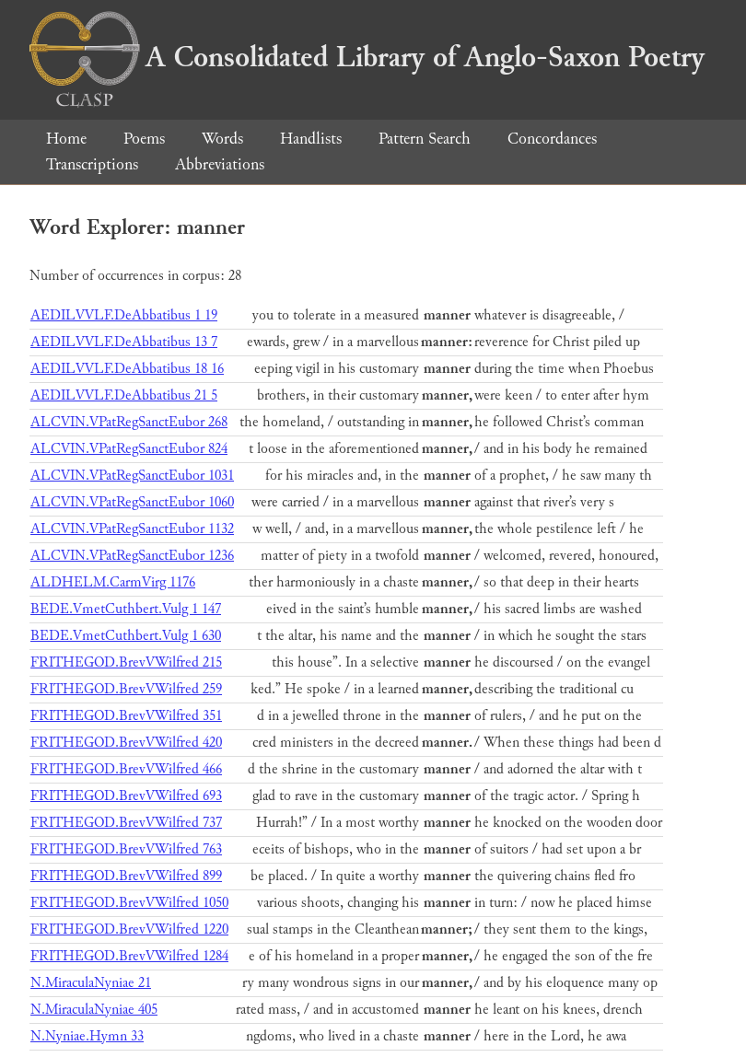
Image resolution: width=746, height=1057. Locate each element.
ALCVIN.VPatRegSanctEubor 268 (128, 422)
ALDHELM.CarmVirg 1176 (112, 582)
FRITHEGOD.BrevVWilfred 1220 (129, 929)
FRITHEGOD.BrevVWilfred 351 (126, 715)
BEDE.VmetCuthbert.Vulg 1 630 (125, 635)
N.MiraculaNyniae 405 (93, 1009)
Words (222, 138)
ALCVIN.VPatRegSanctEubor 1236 (132, 555)
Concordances (552, 138)
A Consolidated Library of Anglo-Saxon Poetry (367, 57)
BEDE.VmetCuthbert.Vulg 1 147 (125, 609)
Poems (144, 138)
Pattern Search (425, 138)
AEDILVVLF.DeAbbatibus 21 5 (123, 395)
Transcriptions (92, 164)
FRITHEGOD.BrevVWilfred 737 (126, 822)
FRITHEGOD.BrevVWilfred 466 (126, 769)
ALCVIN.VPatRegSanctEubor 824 (128, 448)
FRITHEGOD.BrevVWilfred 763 (126, 849)
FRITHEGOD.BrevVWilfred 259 (126, 689)
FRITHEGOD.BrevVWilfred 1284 (129, 956)
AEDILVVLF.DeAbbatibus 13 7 (123, 342)
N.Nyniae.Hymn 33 (87, 1036)
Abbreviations (219, 164)
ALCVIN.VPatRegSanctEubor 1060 (132, 502)
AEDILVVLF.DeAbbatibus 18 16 (127, 368)
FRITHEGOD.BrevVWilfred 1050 (129, 902)
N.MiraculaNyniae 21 (90, 982)
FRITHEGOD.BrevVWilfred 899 (126, 876)
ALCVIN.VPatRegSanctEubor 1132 (132, 529)
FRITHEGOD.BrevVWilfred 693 (126, 796)
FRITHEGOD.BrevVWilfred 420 (126, 742)
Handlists (311, 138)
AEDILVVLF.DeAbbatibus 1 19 (123, 315)
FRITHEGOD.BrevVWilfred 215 (126, 662)
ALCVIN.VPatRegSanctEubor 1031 (132, 475)
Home (66, 138)
